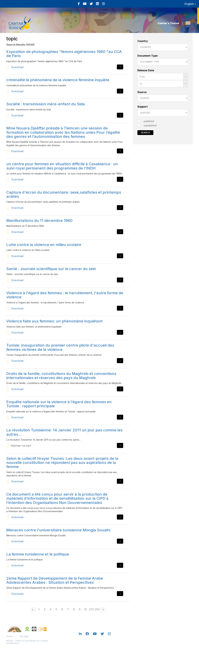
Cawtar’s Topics (168, 23)
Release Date (145, 70)
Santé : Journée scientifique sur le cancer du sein (51, 268)
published (149, 121)
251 (91, 609)
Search (145, 132)
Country (142, 41)
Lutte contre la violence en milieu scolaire (43, 244)
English (190, 4)
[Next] (103, 609)
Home (9, 636)
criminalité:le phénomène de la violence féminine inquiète (57, 80)
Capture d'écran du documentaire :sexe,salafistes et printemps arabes (63, 194)
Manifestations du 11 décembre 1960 (39, 220)
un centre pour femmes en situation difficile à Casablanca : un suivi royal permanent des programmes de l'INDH (62, 166)
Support (142, 106)
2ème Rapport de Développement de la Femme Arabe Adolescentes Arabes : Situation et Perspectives (54, 580)
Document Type (147, 55)
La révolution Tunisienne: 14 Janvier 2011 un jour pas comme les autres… (64, 432)
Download (17, 67)
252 (97, 609)
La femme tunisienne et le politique (37, 554)
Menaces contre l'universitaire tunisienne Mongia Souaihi (58, 530)
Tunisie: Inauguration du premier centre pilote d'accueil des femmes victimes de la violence (60, 347)
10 (85, 609)
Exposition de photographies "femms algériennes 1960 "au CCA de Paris (64, 53)
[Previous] (33, 609)
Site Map (24, 636)
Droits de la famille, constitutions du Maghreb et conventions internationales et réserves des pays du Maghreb (61, 375)
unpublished (150, 125)
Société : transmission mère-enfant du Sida (45, 104)
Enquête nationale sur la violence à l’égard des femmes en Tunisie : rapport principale (59, 404)
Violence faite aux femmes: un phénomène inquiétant (54, 321)
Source (142, 92)
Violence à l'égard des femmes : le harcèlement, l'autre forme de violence (64, 295)
